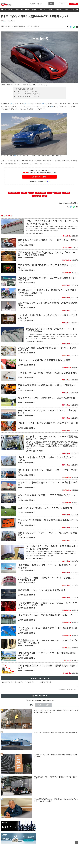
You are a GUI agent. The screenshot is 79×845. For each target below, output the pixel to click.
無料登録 (73, 4)
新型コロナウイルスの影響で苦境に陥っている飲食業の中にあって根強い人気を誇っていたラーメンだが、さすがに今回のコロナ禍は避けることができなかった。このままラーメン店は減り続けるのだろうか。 (51, 554)
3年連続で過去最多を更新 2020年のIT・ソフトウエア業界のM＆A (51, 330)
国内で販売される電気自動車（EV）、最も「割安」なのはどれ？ (48, 241)
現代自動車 (57, 193)
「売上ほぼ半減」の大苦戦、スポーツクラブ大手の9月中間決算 (47, 458)
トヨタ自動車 (36, 196)
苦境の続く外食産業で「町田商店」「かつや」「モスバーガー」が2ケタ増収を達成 (46, 253)
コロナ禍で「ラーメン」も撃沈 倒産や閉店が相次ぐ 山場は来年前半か (52, 547)
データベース (8, 10)
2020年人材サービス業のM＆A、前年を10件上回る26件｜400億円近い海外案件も (47, 291)
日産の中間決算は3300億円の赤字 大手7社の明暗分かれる (47, 386)
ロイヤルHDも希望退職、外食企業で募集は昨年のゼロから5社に (48, 521)
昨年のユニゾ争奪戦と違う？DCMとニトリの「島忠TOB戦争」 (47, 483)
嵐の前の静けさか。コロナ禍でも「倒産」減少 (42, 590)
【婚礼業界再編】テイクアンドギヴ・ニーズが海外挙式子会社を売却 (47, 654)
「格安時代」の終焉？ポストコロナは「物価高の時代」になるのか (47, 566)
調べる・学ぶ (19, 10)
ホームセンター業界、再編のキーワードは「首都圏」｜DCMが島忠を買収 (46, 579)
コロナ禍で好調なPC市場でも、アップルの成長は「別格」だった (48, 266)
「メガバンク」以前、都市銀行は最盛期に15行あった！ (46, 615)
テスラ (31, 193)
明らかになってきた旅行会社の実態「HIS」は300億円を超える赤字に (48, 629)
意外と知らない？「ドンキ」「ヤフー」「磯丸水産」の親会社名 (47, 534)
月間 (47, 705)
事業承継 (27, 10)
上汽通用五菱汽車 (40, 193)
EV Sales (28, 103)
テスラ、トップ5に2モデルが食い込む (28, 94)
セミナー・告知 (74, 10)
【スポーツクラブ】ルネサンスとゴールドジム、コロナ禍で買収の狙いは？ (52, 222)
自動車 (44, 196)
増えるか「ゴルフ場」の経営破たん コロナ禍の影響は (46, 397)
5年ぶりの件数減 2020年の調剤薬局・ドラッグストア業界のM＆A (47, 349)
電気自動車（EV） (14, 193)
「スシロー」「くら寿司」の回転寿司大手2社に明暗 (44, 360)
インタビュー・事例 (37, 10)
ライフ (66, 10)
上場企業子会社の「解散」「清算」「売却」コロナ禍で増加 (47, 372)
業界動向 (40, 233)
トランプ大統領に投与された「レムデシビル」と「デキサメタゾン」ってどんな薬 (47, 604)
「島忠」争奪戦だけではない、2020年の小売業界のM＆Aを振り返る (47, 279)
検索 (51, 4)
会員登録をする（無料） (39, 177)
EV (12, 103)
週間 (39, 705)
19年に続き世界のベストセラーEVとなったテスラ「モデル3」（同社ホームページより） (24, 85)
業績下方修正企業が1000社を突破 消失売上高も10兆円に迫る (48, 666)
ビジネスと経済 (58, 10)
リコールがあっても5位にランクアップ (28, 96)
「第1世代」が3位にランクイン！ (26, 91)
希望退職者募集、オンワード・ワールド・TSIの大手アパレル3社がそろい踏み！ (48, 641)
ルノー (50, 193)
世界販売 (24, 193)
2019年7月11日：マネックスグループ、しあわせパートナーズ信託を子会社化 (26, 682)
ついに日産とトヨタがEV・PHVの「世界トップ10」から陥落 (48, 471)
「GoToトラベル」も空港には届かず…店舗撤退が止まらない (48, 424)
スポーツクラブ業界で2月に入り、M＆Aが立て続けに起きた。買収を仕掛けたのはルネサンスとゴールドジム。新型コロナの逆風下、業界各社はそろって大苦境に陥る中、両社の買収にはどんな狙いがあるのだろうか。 (51, 228)
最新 (31, 705)
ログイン (63, 4)
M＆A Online (11, 21)
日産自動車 (66, 193)
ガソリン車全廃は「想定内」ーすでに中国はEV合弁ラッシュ (46, 496)
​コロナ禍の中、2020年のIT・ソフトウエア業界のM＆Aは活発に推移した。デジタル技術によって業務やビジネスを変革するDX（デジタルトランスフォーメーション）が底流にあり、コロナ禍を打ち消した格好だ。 (51, 336)
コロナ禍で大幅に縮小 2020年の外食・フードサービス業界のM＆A (48, 316)
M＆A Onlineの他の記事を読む (68, 203)
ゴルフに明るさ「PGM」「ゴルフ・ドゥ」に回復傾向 (45, 507)
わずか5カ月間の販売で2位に (25, 89)
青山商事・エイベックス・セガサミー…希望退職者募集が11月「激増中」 (52, 437)
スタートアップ (48, 10)
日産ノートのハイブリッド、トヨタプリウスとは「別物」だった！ (47, 411)
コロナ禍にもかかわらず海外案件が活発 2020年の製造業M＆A (47, 304)
